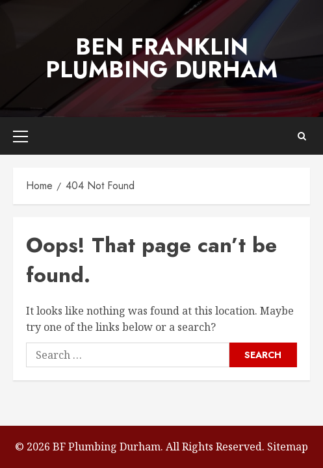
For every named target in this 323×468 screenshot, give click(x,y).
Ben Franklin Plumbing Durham (161, 58)
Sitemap (287, 446)
